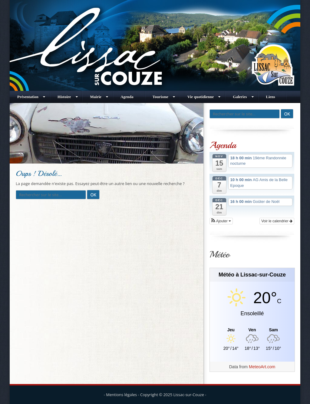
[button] (221, 221)
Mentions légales (121, 394)
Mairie (99, 96)
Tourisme (164, 96)
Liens (270, 96)
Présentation (31, 96)
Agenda (127, 96)
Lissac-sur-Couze (188, 394)
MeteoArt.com (262, 366)
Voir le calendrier (276, 221)
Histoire (68, 96)
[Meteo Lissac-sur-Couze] (252, 330)
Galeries (243, 96)
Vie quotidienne (204, 96)
